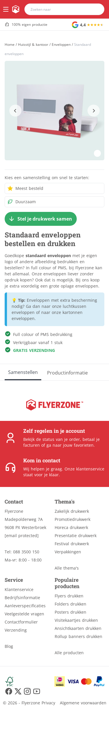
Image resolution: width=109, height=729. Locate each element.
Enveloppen (61, 44)
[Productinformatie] (67, 372)
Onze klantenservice (84, 469)
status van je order (61, 439)
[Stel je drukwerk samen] (41, 219)
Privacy (48, 703)
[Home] (10, 44)
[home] (16, 9)
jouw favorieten (78, 445)
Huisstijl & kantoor (33, 44)
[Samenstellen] (23, 372)
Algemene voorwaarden (83, 703)
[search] (96, 9)
